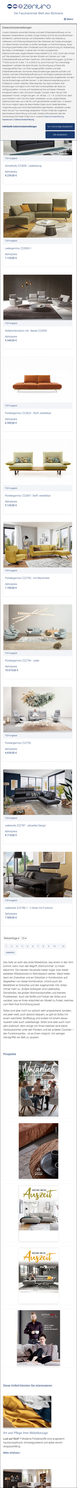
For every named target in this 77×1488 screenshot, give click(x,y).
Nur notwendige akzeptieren (60, 126)
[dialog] (38, 756)
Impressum (7, 119)
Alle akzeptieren (60, 134)
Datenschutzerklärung (54, 116)
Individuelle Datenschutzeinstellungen (19, 126)
